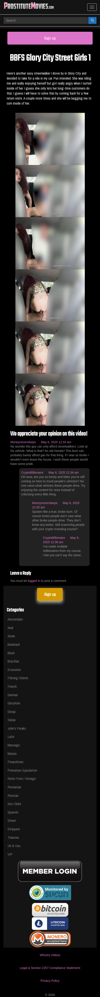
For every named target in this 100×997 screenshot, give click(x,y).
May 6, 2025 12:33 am (56, 442)
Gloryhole (14, 703)
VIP (10, 854)
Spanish (13, 812)
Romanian (14, 786)
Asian (11, 635)
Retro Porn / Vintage (22, 778)
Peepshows (15, 761)
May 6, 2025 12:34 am (63, 472)
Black (11, 652)
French (12, 686)
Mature (12, 753)
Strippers (14, 828)
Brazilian (13, 661)
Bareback (14, 644)
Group (12, 711)
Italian (12, 719)
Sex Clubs (14, 803)
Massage (14, 744)
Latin (11, 736)
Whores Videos (50, 955)
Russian (13, 795)
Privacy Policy (50, 980)
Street (12, 820)
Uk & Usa (14, 845)
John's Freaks (17, 728)
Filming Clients (18, 677)
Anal (10, 627)
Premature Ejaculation (22, 770)
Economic (14, 669)
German (13, 694)
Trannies (13, 837)
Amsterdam (15, 619)
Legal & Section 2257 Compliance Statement (50, 968)
